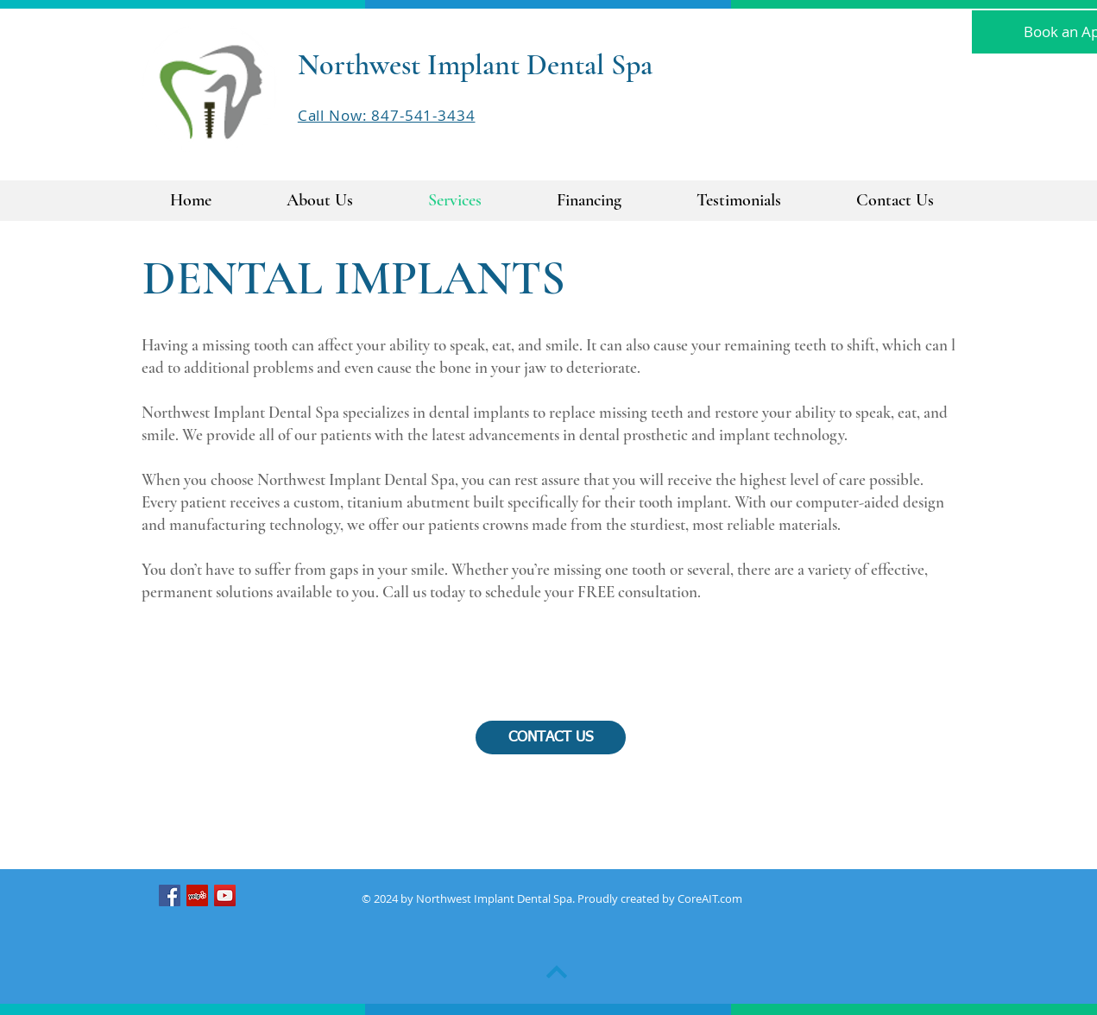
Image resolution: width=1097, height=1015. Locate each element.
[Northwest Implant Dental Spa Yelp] (197, 895)
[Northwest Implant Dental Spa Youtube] (225, 895)
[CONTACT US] (551, 737)
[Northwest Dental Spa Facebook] (169, 895)
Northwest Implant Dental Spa (475, 65)
